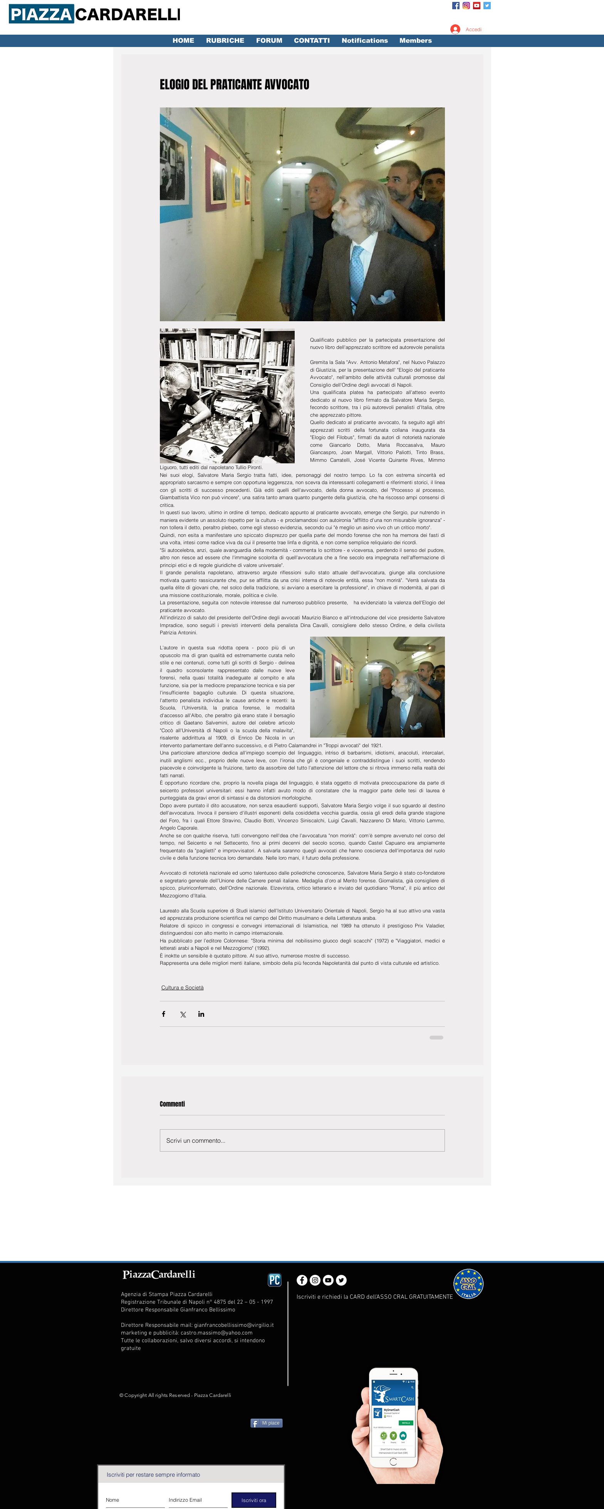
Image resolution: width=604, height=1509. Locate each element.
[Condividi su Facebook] (163, 1014)
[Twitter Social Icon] (487, 5)
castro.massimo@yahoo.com (217, 1333)
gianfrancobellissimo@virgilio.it (234, 1325)
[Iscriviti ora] (254, 1500)
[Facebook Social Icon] (456, 5)
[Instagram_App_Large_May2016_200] (466, 5)
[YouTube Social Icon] (476, 5)
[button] (225, 41)
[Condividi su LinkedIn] (201, 1014)
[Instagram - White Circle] (315, 1280)
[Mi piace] (266, 1423)
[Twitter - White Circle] (341, 1280)
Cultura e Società (182, 987)
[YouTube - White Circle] (328, 1280)
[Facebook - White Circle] (302, 1280)
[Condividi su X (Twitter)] (182, 1014)
